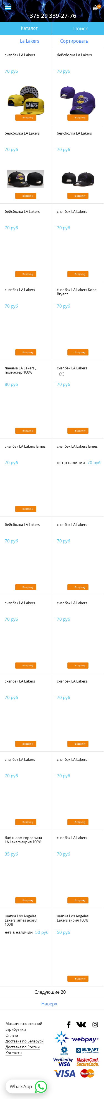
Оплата (12, 1035)
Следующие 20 (50, 992)
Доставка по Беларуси (25, 1041)
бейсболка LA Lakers (74, 54)
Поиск (80, 28)
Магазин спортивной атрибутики (24, 1026)
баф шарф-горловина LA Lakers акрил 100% (23, 839)
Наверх (49, 1004)
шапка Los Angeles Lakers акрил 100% (72, 918)
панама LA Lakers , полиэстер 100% (20, 370)
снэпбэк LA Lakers (20, 54)
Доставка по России (23, 1046)
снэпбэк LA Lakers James (25, 446)
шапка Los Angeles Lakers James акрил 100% (21, 920)
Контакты (14, 1052)
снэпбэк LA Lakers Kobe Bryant (77, 291)
